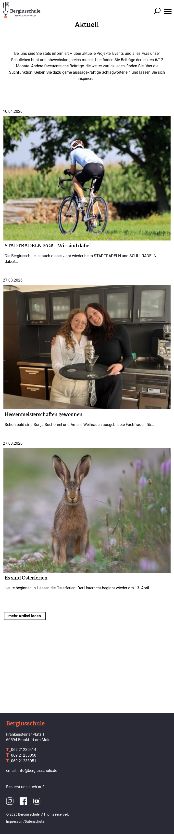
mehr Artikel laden (24, 616)
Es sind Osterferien (26, 578)
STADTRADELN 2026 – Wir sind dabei (48, 245)
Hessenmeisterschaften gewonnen (44, 414)
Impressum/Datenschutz (25, 821)
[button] (168, 6)
